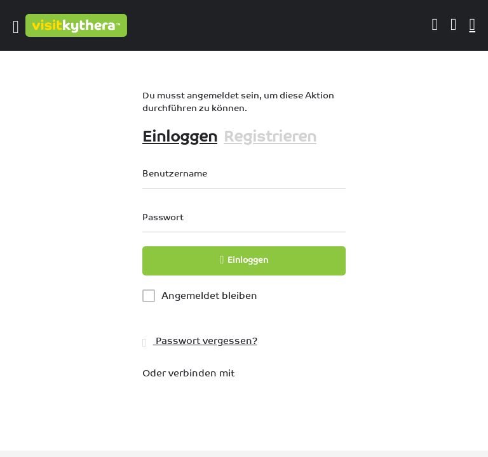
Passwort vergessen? (199, 340)
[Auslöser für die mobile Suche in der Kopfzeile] (473, 25)
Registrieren (270, 136)
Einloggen (179, 136)
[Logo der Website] (77, 25)
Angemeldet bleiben (209, 295)
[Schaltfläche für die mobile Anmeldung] (435, 25)
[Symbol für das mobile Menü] (16, 25)
